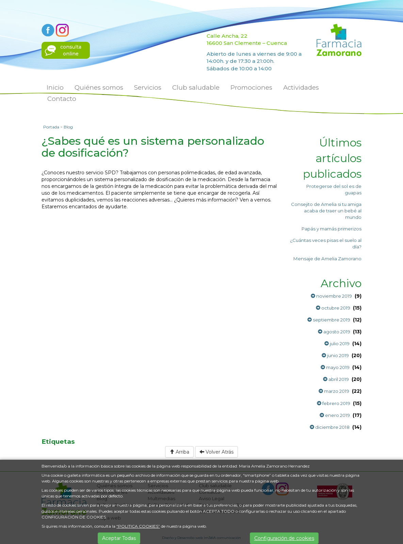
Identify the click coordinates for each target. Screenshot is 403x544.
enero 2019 (335, 415)
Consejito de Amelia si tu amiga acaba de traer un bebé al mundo (326, 210)
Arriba (179, 452)
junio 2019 (335, 355)
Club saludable (196, 87)
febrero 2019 (333, 403)
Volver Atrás (216, 452)
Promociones (251, 87)
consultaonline (70, 50)
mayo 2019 (335, 367)
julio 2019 (337, 343)
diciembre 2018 (330, 427)
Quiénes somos (99, 87)
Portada (51, 126)
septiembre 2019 (328, 319)
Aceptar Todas (119, 538)
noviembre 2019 (331, 296)
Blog (68, 126)
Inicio (55, 87)
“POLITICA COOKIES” (138, 526)
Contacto (61, 99)
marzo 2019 (334, 391)
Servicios (147, 87)
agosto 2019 (334, 331)
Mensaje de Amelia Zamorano (327, 258)
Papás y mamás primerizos (331, 228)
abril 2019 (336, 379)
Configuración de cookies (284, 538)
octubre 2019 (333, 308)
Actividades (301, 87)
